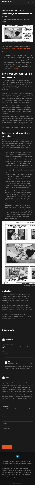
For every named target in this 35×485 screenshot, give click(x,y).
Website (5, 423)
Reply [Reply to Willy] (31, 363)
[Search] (29, 2)
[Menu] (32, 2)
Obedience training (24, 19)
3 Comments (4, 21)
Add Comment (7, 428)
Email (5, 418)
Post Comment (7, 447)
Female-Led (7, 2)
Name (5, 413)
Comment (15, 68)
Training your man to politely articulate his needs (18, 48)
